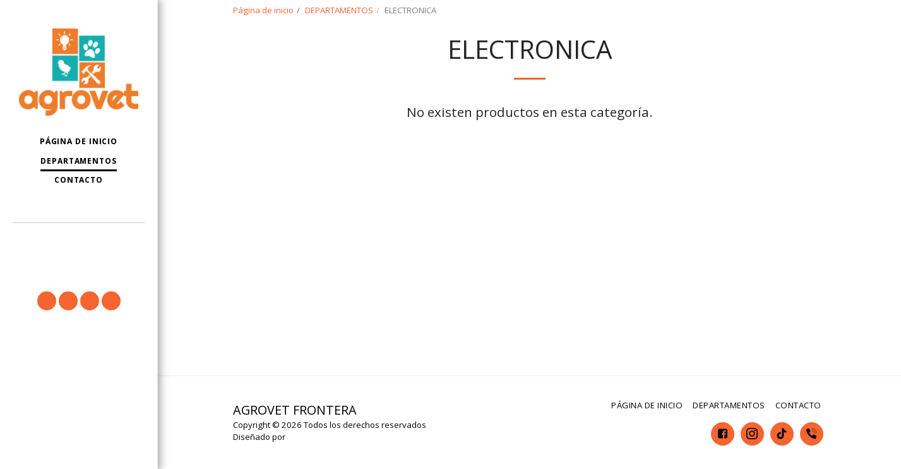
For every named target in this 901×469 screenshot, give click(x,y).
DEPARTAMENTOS (339, 10)
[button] (78, 241)
